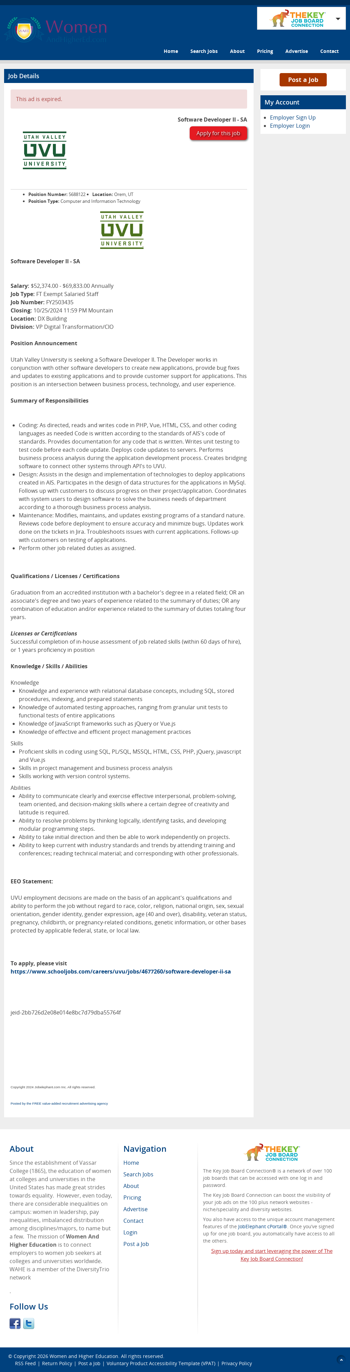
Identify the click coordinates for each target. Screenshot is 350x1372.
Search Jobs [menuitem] (138, 1174)
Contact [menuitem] (133, 1220)
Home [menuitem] (131, 1162)
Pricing (265, 51)
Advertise (296, 51)
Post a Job (303, 79)
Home (171, 51)
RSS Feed (25, 1363)
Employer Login (290, 125)
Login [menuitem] (130, 1232)
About (237, 51)
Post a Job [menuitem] (136, 1244)
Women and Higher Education (84, 1356)
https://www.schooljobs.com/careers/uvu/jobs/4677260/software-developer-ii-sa (121, 971)
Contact (329, 51)
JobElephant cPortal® (262, 1226)
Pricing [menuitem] (132, 1197)
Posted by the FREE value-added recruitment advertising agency (59, 1103)
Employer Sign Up (293, 117)
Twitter (28, 1323)
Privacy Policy (237, 1363)
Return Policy (57, 1363)
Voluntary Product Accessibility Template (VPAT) (161, 1363)
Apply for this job (218, 133)
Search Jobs (204, 51)
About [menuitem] (131, 1186)
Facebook (15, 1323)
